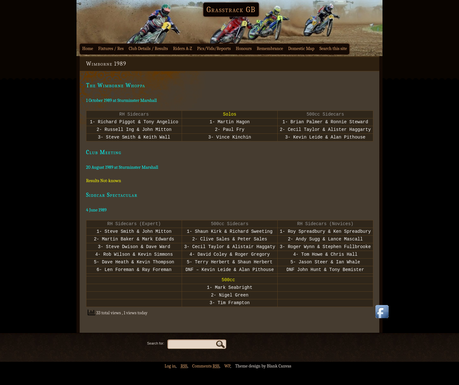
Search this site (333, 48)
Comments (205, 380)
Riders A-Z (182, 48)
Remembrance (270, 48)
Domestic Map (301, 48)
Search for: (155, 358)
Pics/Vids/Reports (214, 48)
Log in (170, 380)
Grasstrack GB (231, 9)
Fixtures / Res (111, 48)
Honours (244, 48)
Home (87, 48)
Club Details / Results (148, 48)
